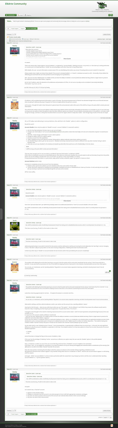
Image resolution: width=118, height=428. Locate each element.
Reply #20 (9, 235)
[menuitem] (112, 15)
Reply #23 (9, 369)
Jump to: (101, 417)
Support (23, 28)
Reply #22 (9, 280)
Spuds (15, 220)
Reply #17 (9, 118)
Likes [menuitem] (108, 272)
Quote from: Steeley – (33, 189)
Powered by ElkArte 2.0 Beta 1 (11, 425)
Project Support (14, 28)
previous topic (101, 39)
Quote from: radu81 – (33, 47)
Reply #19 (9, 217)
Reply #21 (9, 259)
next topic (108, 39)
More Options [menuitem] (106, 34)
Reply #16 (9, 97)
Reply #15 (9, 43)
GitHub (87, 21)
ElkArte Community (16, 3)
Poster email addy (31, 28)
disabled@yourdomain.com (57, 132)
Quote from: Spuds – (33, 239)
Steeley (14, 46)
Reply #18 (9, 185)
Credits (20, 425)
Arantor (14, 100)
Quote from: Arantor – (33, 284)
